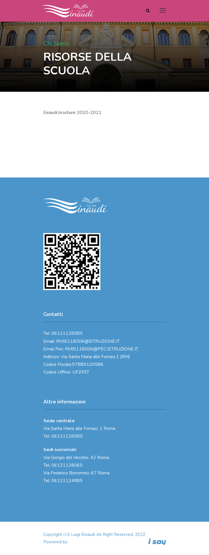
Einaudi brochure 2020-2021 (72, 112)
